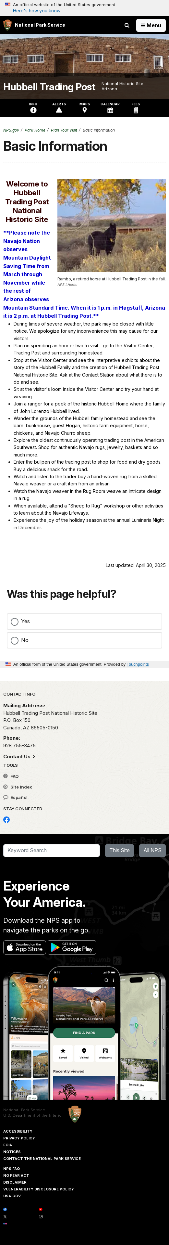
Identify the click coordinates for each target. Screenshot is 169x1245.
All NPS (152, 850)
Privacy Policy (19, 1138)
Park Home (35, 130)
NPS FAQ (11, 1168)
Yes (25, 621)
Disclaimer (15, 1182)
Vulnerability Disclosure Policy (38, 1189)
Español (15, 797)
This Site (119, 850)
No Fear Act (16, 1175)
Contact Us (17, 756)
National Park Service (24, 1110)
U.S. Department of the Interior (33, 1115)
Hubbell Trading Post (49, 87)
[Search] (51, 850)
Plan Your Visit (64, 130)
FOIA (7, 1145)
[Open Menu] (151, 25)
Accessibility (17, 1131)
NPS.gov (11, 130)
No (25, 640)
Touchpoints (138, 664)
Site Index (17, 786)
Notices (12, 1151)
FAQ (11, 776)
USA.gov (12, 1196)
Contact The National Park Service (42, 1158)
